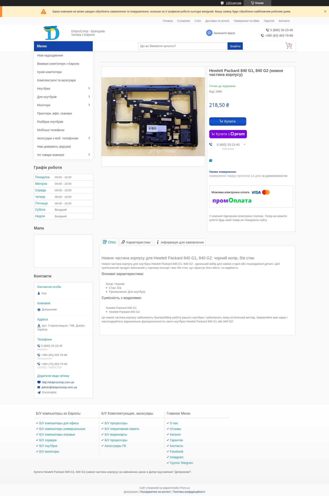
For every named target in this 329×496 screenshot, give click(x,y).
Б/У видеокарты (116, 434)
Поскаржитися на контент (155, 491)
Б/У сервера (48, 440)
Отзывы (175, 429)
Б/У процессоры (116, 423)
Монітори (43, 105)
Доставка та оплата (217, 20)
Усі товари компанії (50, 155)
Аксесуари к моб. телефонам (57, 138)
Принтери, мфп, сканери (54, 113)
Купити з (230, 134)
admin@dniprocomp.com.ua (59, 387)
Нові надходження (50, 55)
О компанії (183, 20)
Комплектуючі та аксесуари (56, 80)
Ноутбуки (43, 88)
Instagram (177, 457)
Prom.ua (185, 487)
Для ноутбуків (47, 97)
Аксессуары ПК (115, 446)
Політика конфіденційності (189, 491)
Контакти (284, 20)
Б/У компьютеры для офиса (59, 423)
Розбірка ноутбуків (50, 121)
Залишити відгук (224, 33)
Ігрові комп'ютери (49, 72)
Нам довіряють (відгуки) (54, 146)
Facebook (176, 451)
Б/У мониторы (49, 451)
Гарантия (176, 440)
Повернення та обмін (246, 20)
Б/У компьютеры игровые (57, 434)
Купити (229, 121)
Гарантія (269, 20)
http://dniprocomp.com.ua (58, 382)
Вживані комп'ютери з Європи (58, 63)
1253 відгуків (233, 3)
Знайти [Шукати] (235, 46)
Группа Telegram (181, 463)
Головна (168, 20)
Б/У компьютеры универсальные (62, 429)
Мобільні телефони (50, 130)
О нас (174, 423)
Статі (198, 20)
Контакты (176, 446)
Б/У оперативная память (122, 429)
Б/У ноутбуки (48, 446)
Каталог (175, 434)
